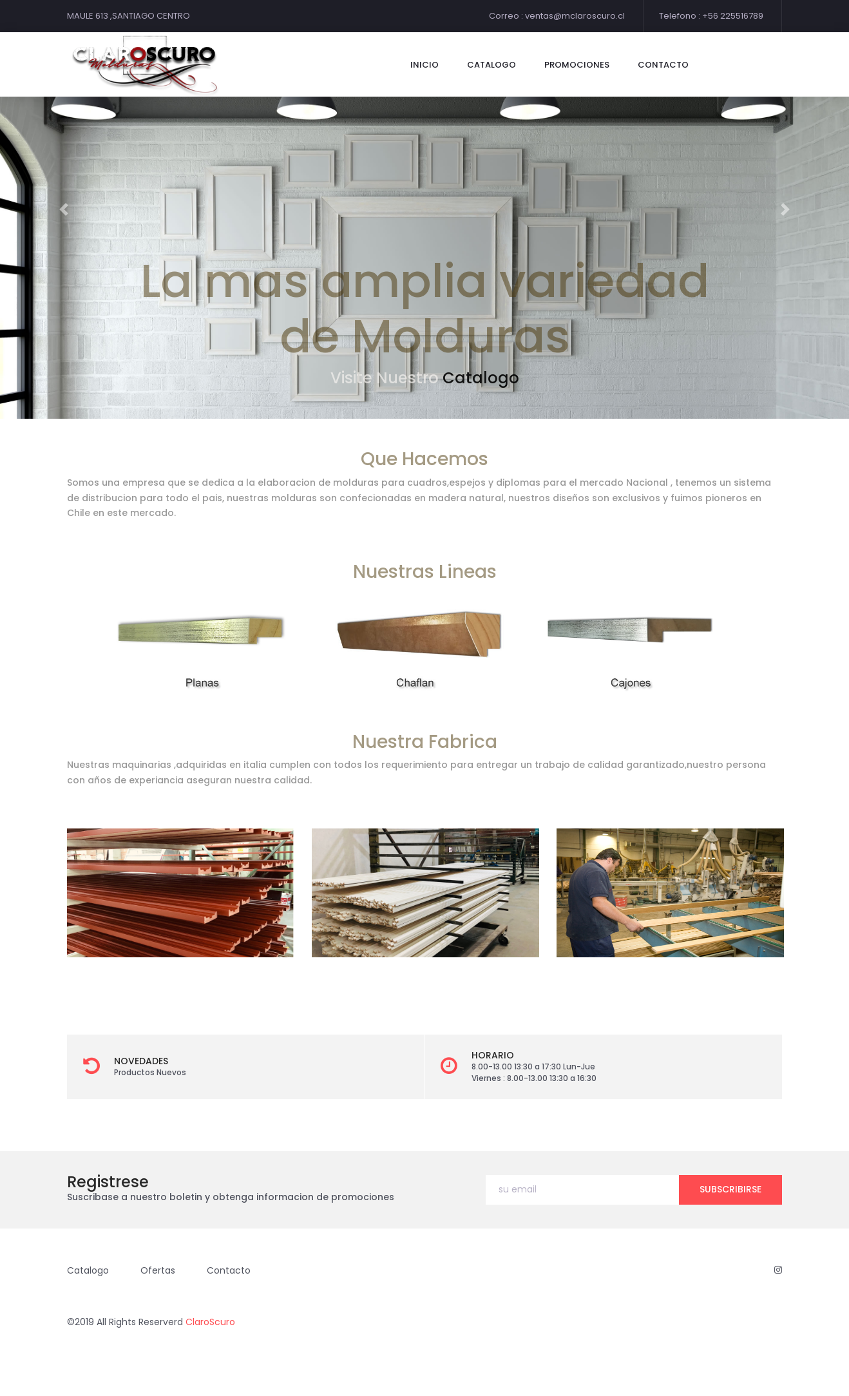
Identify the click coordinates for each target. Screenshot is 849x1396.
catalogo (491, 65)
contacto (663, 65)
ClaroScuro (210, 1321)
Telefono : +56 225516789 (711, 16)
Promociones (576, 65)
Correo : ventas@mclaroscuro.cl (557, 16)
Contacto (229, 1270)
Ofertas (157, 1270)
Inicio (424, 65)
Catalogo (481, 377)
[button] (64, 209)
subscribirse (730, 1189)
